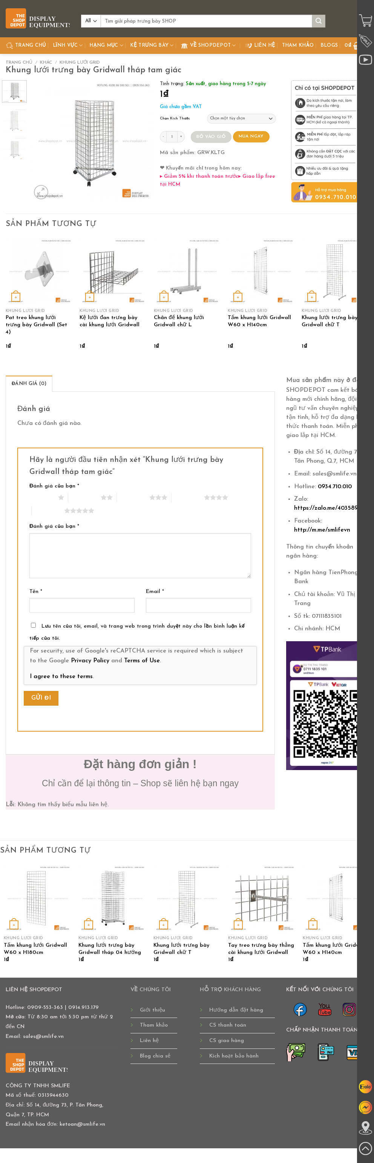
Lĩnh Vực (68, 45)
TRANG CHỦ (26, 45)
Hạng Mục (106, 45)
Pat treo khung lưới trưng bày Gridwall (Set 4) (36, 325)
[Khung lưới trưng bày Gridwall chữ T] (335, 271)
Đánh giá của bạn (54, 486)
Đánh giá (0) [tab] (29, 383)
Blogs (329, 45)
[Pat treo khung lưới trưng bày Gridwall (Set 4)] (39, 271)
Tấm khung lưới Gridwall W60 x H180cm (35, 949)
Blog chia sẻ (155, 1056)
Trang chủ (19, 62)
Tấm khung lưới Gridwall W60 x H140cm (259, 321)
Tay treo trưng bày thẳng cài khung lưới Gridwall (261, 949)
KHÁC (46, 62)
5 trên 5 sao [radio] (48, 510)
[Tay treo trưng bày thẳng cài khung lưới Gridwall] (262, 898)
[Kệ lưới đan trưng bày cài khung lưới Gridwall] (113, 271)
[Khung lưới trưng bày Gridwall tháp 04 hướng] (112, 898)
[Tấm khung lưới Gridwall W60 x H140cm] (261, 271)
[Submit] (318, 21)
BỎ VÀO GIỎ (210, 136)
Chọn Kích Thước (175, 118)
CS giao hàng (226, 1041)
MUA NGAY (251, 136)
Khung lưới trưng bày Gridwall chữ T (329, 321)
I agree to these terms (61, 677)
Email (155, 591)
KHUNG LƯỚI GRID (80, 62)
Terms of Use (142, 661)
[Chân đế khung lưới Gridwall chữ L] (187, 271)
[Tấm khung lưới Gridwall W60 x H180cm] (37, 898)
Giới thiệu (152, 1010)
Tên (35, 591)
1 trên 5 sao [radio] (42, 497)
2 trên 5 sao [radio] (84, 497)
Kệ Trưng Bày (151, 45)
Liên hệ (260, 45)
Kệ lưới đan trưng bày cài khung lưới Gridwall (109, 321)
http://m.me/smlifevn (322, 530)
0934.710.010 (335, 487)
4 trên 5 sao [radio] (188, 497)
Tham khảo (298, 45)
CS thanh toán (227, 1025)
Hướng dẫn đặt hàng (236, 1010)
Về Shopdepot (208, 45)
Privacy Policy (90, 661)
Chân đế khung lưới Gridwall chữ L (179, 321)
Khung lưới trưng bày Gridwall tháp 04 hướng (109, 949)
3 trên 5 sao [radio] (133, 497)
